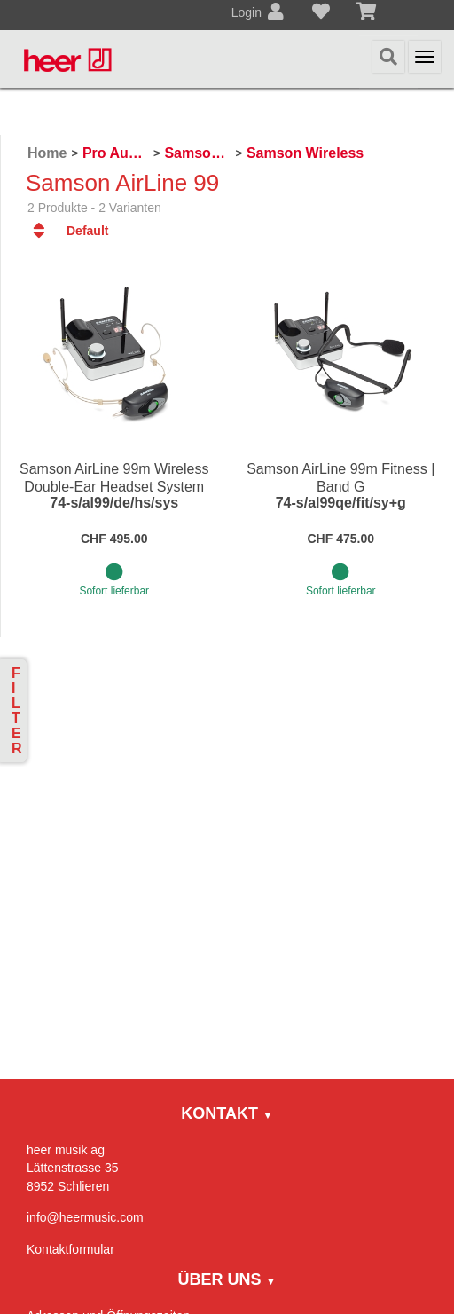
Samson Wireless (305, 153)
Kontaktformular (70, 1249)
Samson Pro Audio (197, 153)
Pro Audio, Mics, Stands (115, 153)
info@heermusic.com (85, 1217)
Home (47, 153)
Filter (17, 710)
